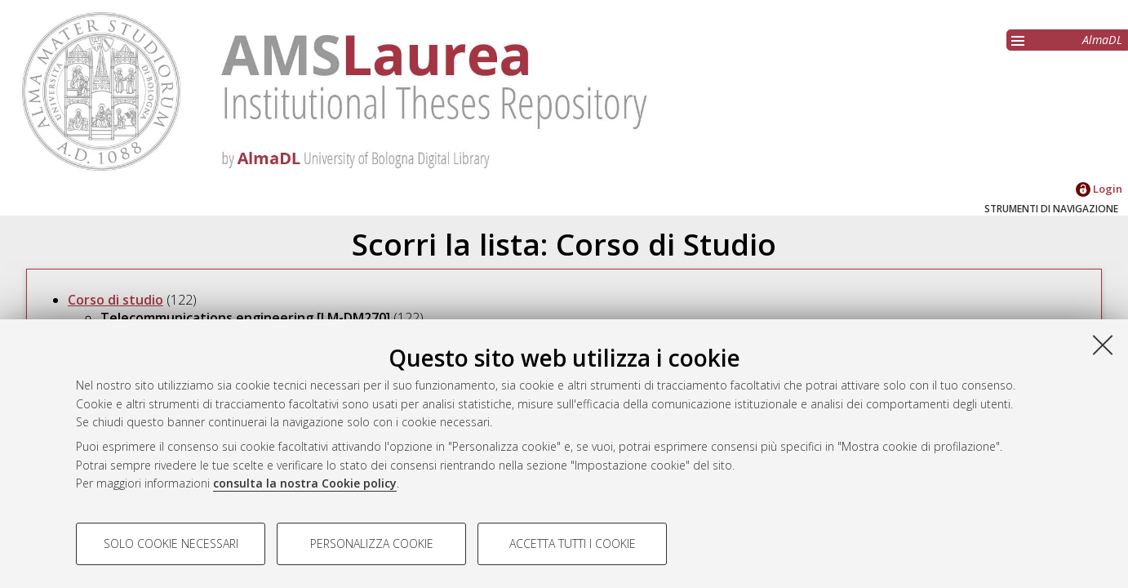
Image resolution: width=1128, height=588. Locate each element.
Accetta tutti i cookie (572, 543)
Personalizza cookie (371, 543)
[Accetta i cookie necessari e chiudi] (1103, 345)
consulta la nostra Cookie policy (305, 483)
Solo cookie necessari (171, 543)
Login (1099, 188)
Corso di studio (115, 300)
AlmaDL (1102, 39)
